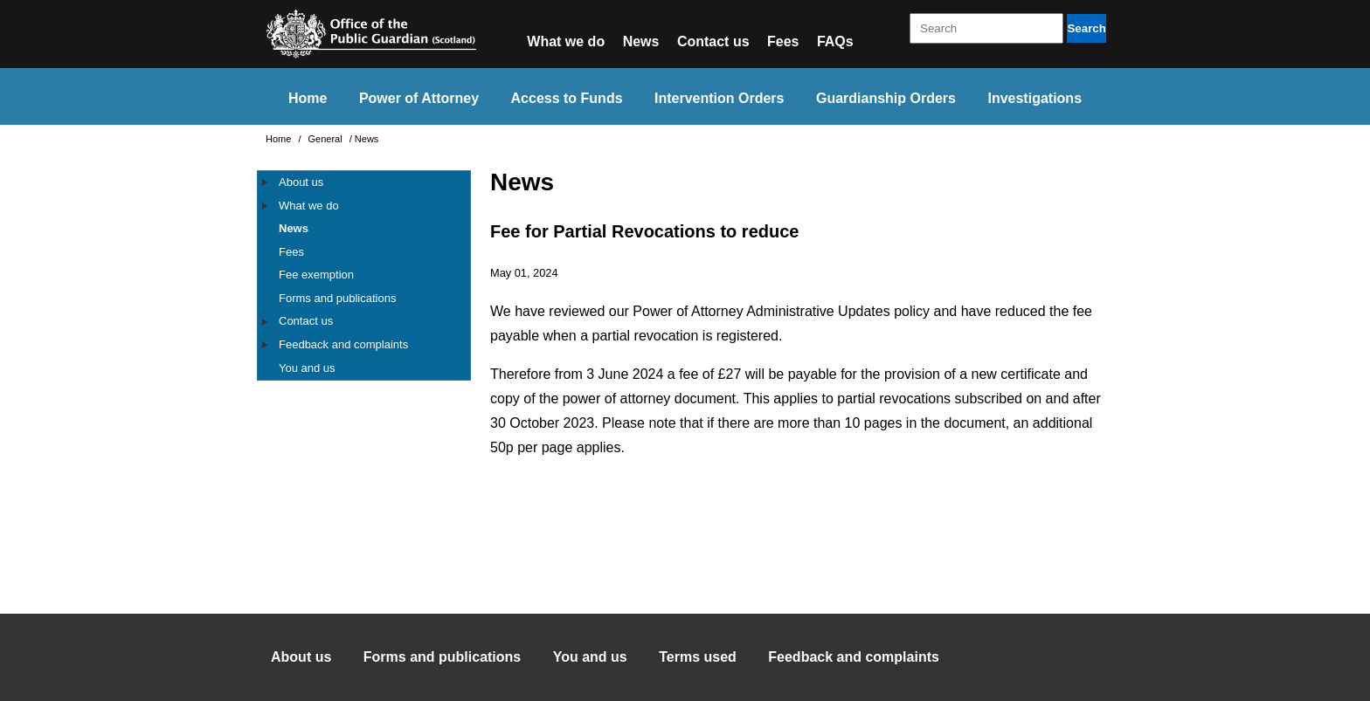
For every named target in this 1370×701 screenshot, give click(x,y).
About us (301, 182)
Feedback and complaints (343, 344)
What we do (566, 41)
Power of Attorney (419, 98)
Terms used (698, 656)
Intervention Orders (719, 98)
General (326, 139)
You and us (307, 368)
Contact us (713, 41)
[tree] (364, 275)
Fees (783, 41)
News (641, 41)
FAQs (835, 41)
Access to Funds (567, 98)
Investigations (1034, 98)
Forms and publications (337, 298)
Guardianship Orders (886, 98)
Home (307, 98)
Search (1086, 28)
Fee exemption (316, 274)
